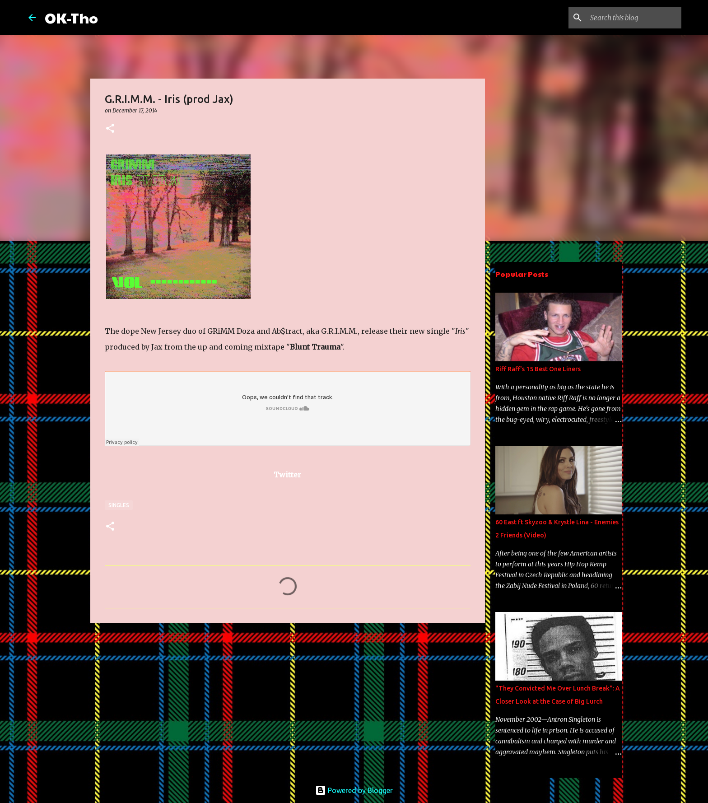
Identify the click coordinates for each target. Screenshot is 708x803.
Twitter (287, 474)
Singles (118, 505)
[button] (110, 129)
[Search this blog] (634, 17)
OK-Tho (71, 17)
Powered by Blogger (354, 790)
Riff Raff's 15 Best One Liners (538, 369)
